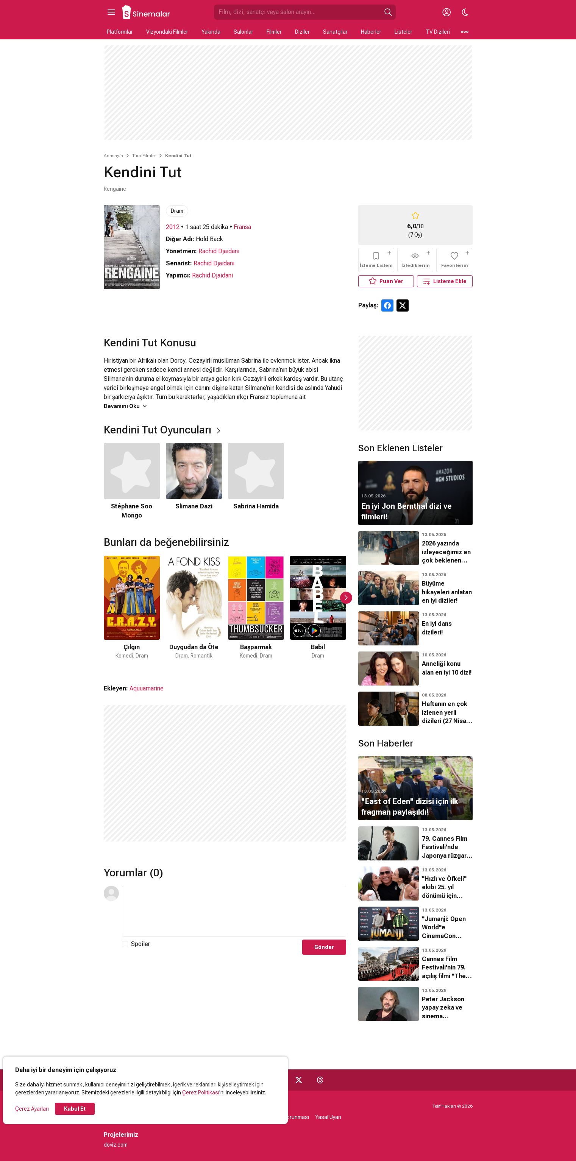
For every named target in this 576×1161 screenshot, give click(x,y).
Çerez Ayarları (32, 1109)
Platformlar (120, 32)
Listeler (403, 32)
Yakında (210, 32)
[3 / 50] (256, 612)
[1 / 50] (132, 612)
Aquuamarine (147, 688)
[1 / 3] (132, 481)
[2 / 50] (194, 612)
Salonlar (243, 32)
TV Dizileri (438, 32)
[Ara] (388, 12)
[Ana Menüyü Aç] (111, 12)
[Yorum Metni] (234, 911)
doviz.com (116, 1145)
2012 (173, 227)
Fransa (242, 227)
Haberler (371, 32)
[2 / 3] (194, 481)
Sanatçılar (335, 32)
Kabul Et (75, 1109)
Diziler (302, 32)
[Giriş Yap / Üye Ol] (446, 12)
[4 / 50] (318, 612)
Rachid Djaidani (218, 251)
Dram (177, 211)
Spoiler (140, 944)
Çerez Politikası (200, 1092)
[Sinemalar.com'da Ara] (297, 12)
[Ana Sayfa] (146, 12)
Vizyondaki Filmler (167, 32)
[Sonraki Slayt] (346, 598)
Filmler (274, 32)
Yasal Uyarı (328, 1117)
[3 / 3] (256, 481)
